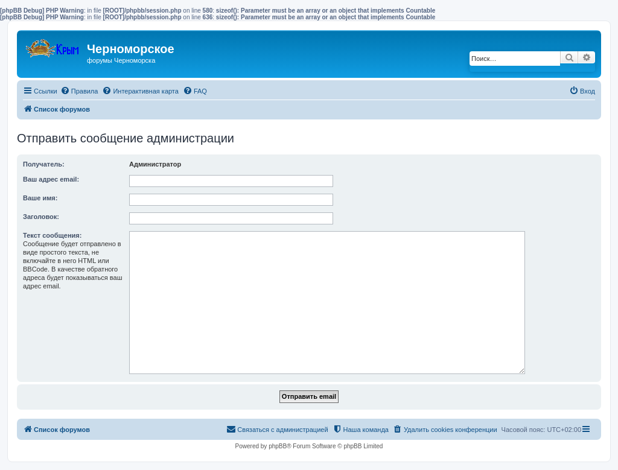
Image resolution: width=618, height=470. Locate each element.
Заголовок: (41, 216)
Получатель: (44, 164)
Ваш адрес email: (51, 179)
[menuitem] (79, 91)
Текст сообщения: (52, 235)
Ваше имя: (40, 198)
